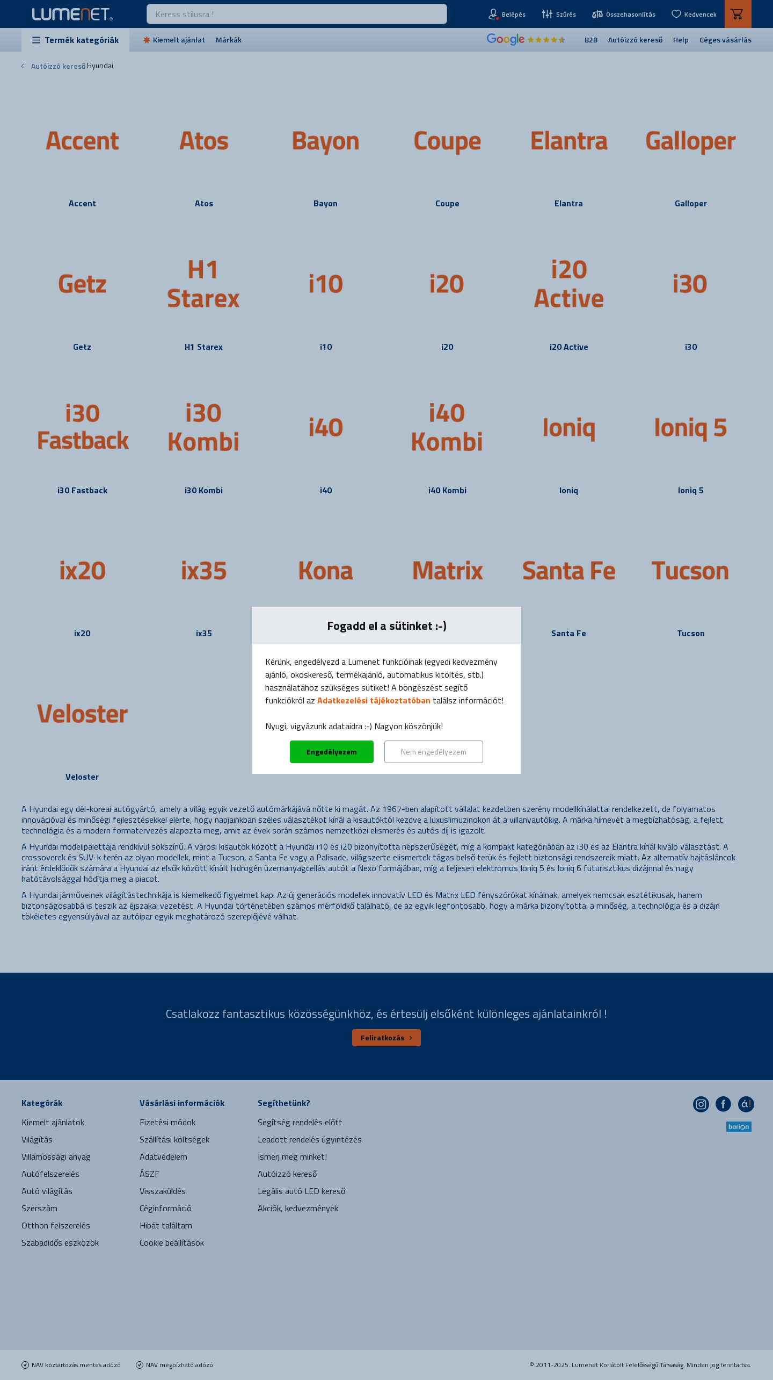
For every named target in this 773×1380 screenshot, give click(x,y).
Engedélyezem (332, 751)
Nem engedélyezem (433, 751)
